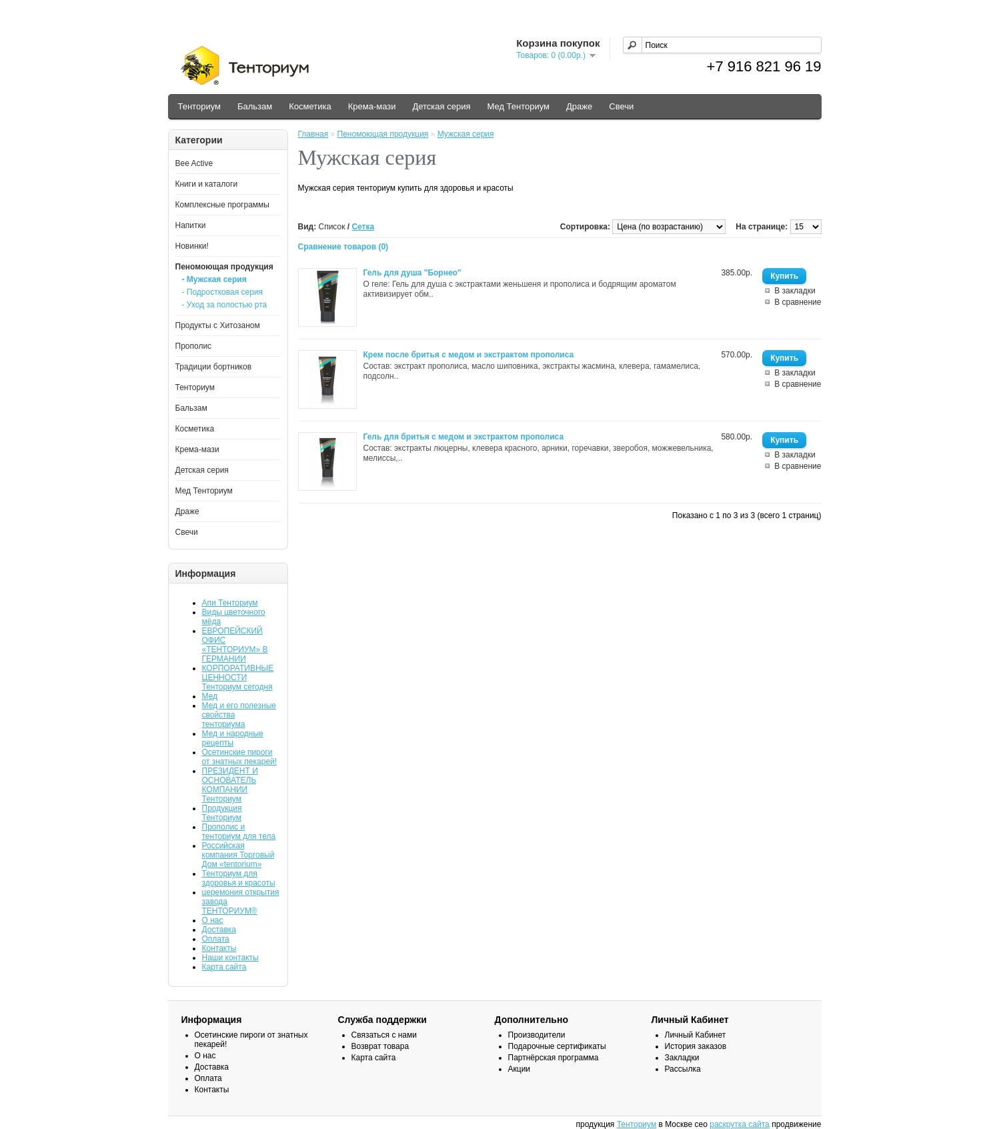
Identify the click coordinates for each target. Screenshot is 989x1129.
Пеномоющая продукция (224, 266)
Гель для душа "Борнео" (412, 272)
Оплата (215, 939)
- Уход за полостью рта (224, 304)
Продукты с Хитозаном (217, 325)
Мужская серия (465, 134)
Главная (313, 134)
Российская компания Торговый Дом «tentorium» (238, 855)
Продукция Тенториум (222, 813)
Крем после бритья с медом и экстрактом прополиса (468, 354)
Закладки (682, 1057)
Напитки (190, 225)
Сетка (362, 226)
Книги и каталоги (206, 184)
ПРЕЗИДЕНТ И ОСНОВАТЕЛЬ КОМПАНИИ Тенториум (230, 785)
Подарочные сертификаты (557, 1046)
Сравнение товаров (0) (343, 246)
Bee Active (194, 163)
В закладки (795, 290)
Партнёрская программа (553, 1057)
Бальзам (254, 106)
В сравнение (797, 302)
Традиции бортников (213, 366)
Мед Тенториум (518, 106)
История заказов (696, 1046)
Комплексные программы (222, 204)
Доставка (219, 929)
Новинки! (192, 246)
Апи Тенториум (230, 603)
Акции (519, 1069)
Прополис (193, 346)
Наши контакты (230, 957)
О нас (212, 920)
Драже (579, 106)
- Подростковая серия (222, 292)
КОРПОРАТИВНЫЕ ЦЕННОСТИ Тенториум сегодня (238, 678)
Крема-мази (372, 106)
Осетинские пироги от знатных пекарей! (239, 757)
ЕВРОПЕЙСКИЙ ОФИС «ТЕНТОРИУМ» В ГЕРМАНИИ (235, 645)
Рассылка (683, 1069)
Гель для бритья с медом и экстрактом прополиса (463, 436)
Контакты (219, 948)
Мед (210, 696)
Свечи (621, 106)
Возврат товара (380, 1046)
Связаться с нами (384, 1035)
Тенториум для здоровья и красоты (238, 878)
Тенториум (199, 106)
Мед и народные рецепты (232, 738)
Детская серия (441, 106)
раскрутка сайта (740, 1124)
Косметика (310, 106)
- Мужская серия (214, 279)
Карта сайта (224, 967)
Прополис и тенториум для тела (239, 831)
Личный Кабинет (695, 1035)
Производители (537, 1035)
